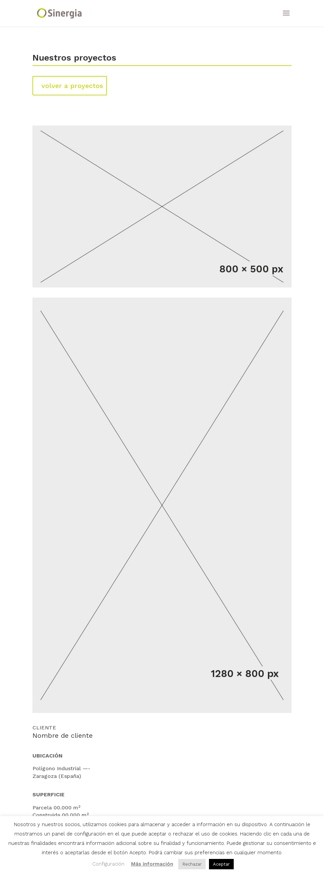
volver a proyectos (72, 86)
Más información (152, 864)
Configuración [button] (108, 864)
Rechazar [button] (192, 864)
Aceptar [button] (221, 864)
